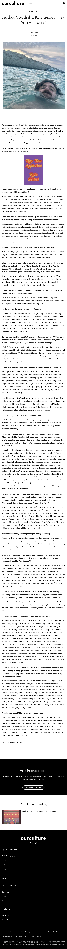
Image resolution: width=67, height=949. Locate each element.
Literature (33, 11)
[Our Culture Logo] (13, 3)
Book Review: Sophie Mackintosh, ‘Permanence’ (40, 811)
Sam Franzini (35, 32)
